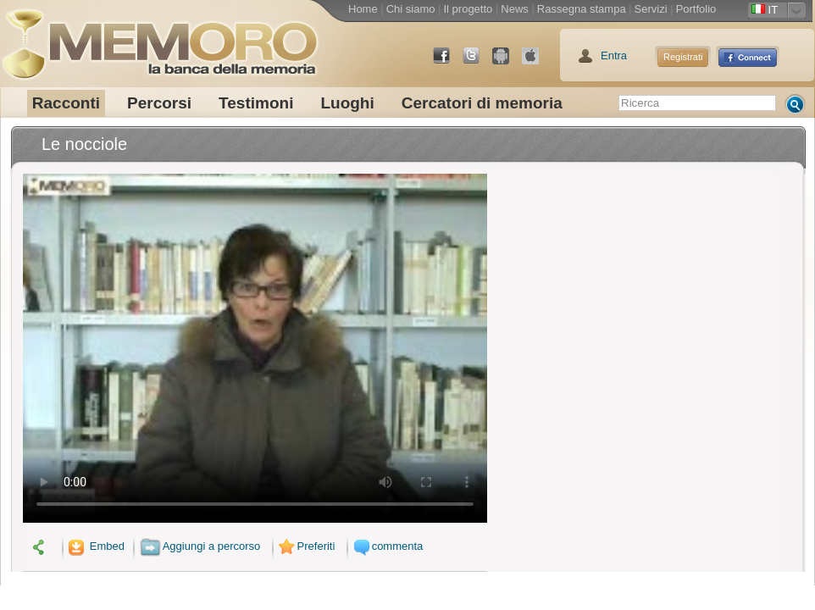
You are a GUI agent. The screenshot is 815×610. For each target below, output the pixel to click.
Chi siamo (410, 9)
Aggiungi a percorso (200, 546)
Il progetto (467, 9)
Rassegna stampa (581, 9)
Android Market (507, 62)
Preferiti (305, 546)
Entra (614, 55)
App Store (537, 62)
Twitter (478, 62)
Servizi (651, 9)
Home (363, 9)
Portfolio (696, 9)
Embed (95, 546)
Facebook (448, 62)
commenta (386, 546)
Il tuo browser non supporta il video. (255, 348)
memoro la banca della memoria (159, 38)
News (515, 9)
